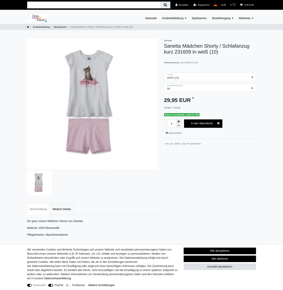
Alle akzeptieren (220, 250)
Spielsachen (199, 18)
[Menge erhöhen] (178, 121)
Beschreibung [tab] (38, 209)
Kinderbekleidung (172, 18)
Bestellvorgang (221, 18)
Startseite (151, 18)
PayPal (59, 285)
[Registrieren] (201, 5)
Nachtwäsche (60, 27)
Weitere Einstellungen (101, 285)
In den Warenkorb (205, 123)
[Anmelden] (182, 5)
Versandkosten (194, 143)
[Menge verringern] (178, 126)
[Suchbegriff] (93, 5)
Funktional (78, 285)
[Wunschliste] (233, 5)
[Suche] (165, 5)
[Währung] (223, 5)
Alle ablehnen (219, 258)
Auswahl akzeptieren (219, 266)
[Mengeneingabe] (171, 123)
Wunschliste (173, 133)
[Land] (215, 5)
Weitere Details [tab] (61, 209)
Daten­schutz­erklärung (57, 278)
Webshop (244, 18)
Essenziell (39, 285)
